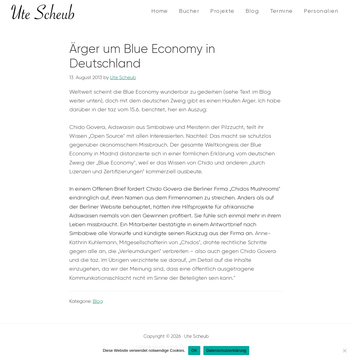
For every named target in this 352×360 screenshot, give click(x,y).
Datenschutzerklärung (226, 350)
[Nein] (344, 351)
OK (194, 350)
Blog (98, 301)
